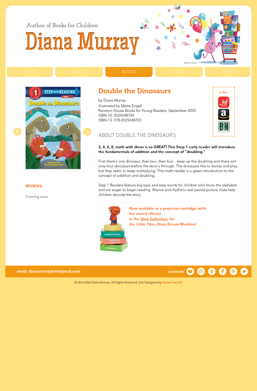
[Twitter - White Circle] (244, 271)
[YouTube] (190, 271)
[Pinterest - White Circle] (233, 271)
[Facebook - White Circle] (222, 271)
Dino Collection (154, 218)
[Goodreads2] (212, 271)
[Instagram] (201, 271)
